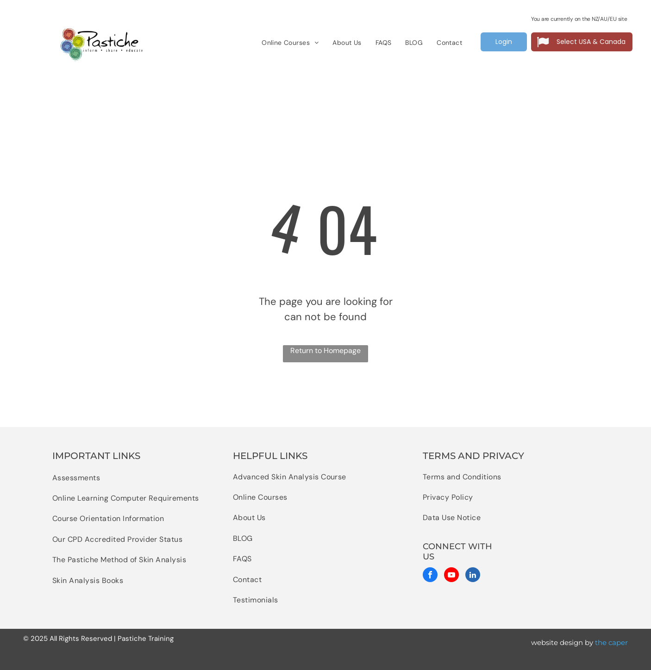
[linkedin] (472, 575)
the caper (611, 642)
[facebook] (430, 575)
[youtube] (451, 575)
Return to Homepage (325, 350)
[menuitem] (290, 43)
